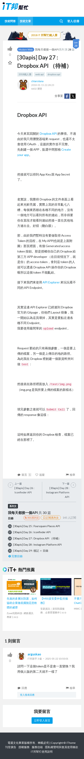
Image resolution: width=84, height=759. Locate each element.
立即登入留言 (42, 720)
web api (39, 74)
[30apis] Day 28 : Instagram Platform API (37, 544)
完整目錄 (15, 556)
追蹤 (40, 474)
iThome (71, 742)
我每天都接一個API (47, 49)
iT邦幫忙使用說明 (42, 751)
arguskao (34, 654)
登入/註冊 (73, 21)
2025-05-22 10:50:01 (56, 658)
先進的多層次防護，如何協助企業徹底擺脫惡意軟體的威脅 (22, 603)
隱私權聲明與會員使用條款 (61, 747)
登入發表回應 (27, 694)
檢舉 (70, 474)
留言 (24, 474)
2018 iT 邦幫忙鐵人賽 (44, 35)
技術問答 (10, 21)
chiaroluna (37, 81)
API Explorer (51, 282)
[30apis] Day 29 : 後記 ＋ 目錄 (30, 550)
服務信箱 (37, 747)
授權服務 (23, 747)
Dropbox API (48, 133)
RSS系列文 (31, 517)
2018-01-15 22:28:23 (42, 85)
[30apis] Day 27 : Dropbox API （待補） (37, 538)
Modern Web (26, 49)
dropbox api (54, 74)
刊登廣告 (10, 747)
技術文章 (25, 21)
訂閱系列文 (51, 517)
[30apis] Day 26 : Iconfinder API (32, 532)
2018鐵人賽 (25, 74)
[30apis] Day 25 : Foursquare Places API (36, 526)
